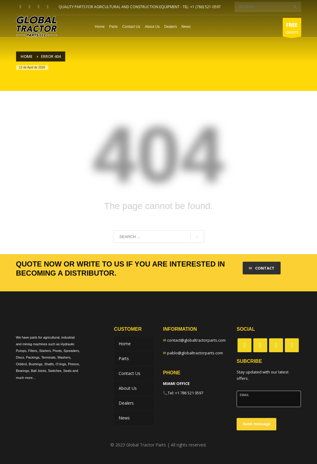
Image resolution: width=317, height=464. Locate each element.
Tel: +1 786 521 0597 (185, 393)
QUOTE (292, 29)
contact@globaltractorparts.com (196, 340)
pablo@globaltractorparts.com (195, 353)
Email (244, 395)
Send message (256, 424)
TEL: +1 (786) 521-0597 (202, 6)
